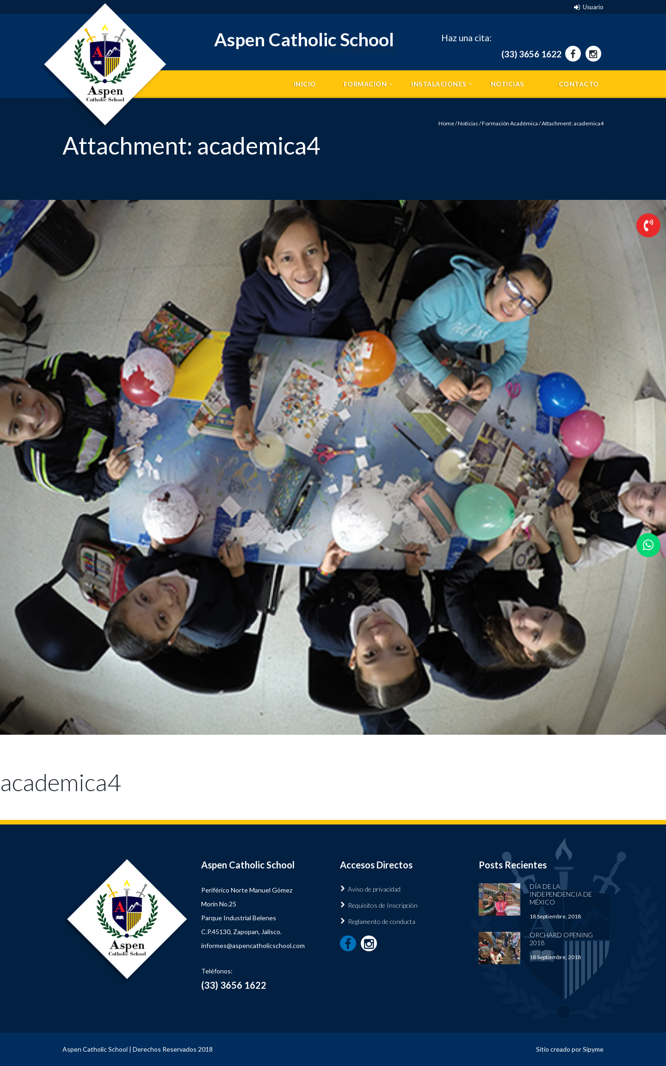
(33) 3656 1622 (531, 54)
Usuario (593, 7)
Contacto (579, 84)
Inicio (305, 84)
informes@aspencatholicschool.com (253, 945)
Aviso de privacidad (374, 889)
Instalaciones (438, 84)
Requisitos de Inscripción (383, 905)
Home (446, 123)
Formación (365, 84)
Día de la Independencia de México (561, 894)
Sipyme (593, 1049)
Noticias (507, 84)
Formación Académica (510, 123)
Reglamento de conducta (381, 921)
